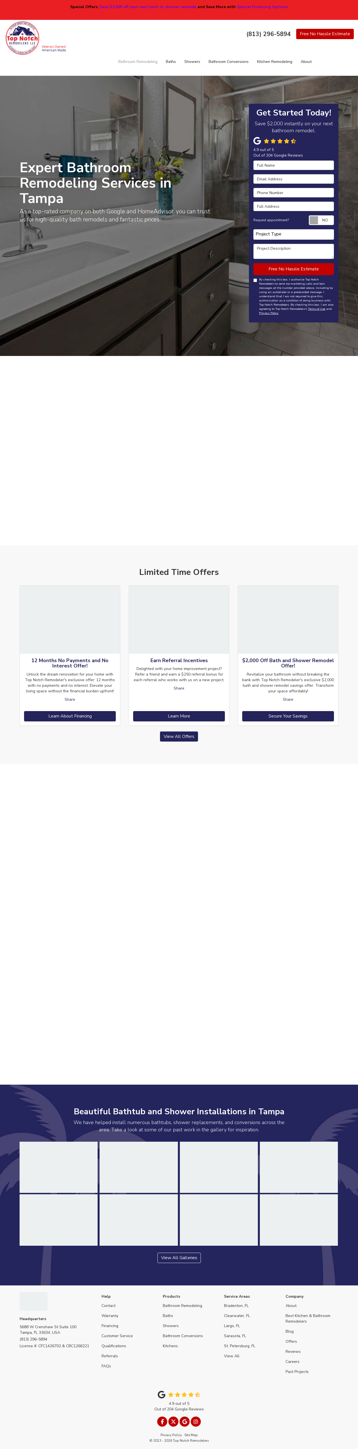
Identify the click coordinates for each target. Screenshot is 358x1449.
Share (70, 699)
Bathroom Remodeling (182, 1305)
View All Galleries (179, 1258)
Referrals (110, 1356)
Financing (110, 1325)
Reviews (293, 1351)
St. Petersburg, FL (239, 1346)
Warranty (110, 1315)
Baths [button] (171, 61)
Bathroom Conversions (183, 1336)
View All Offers (179, 736)
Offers (291, 1341)
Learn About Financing (70, 716)
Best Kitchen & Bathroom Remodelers (308, 1318)
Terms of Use (316, 309)
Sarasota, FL (235, 1336)
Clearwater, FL (237, 1315)
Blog (290, 1331)
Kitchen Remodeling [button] (274, 61)
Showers (171, 1325)
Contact (109, 1305)
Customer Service (117, 1336)
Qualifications (114, 1346)
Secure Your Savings (288, 716)
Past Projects (297, 1371)
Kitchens (170, 1346)
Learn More (179, 716)
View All (231, 1356)
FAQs (106, 1366)
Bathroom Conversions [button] (229, 61)
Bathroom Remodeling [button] (137, 61)
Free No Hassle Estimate (293, 269)
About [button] (306, 61)
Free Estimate (325, 34)
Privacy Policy (268, 313)
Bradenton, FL (236, 1305)
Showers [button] (192, 61)
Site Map (191, 1435)
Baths (168, 1315)
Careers (293, 1361)
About (291, 1305)
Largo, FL (232, 1325)
